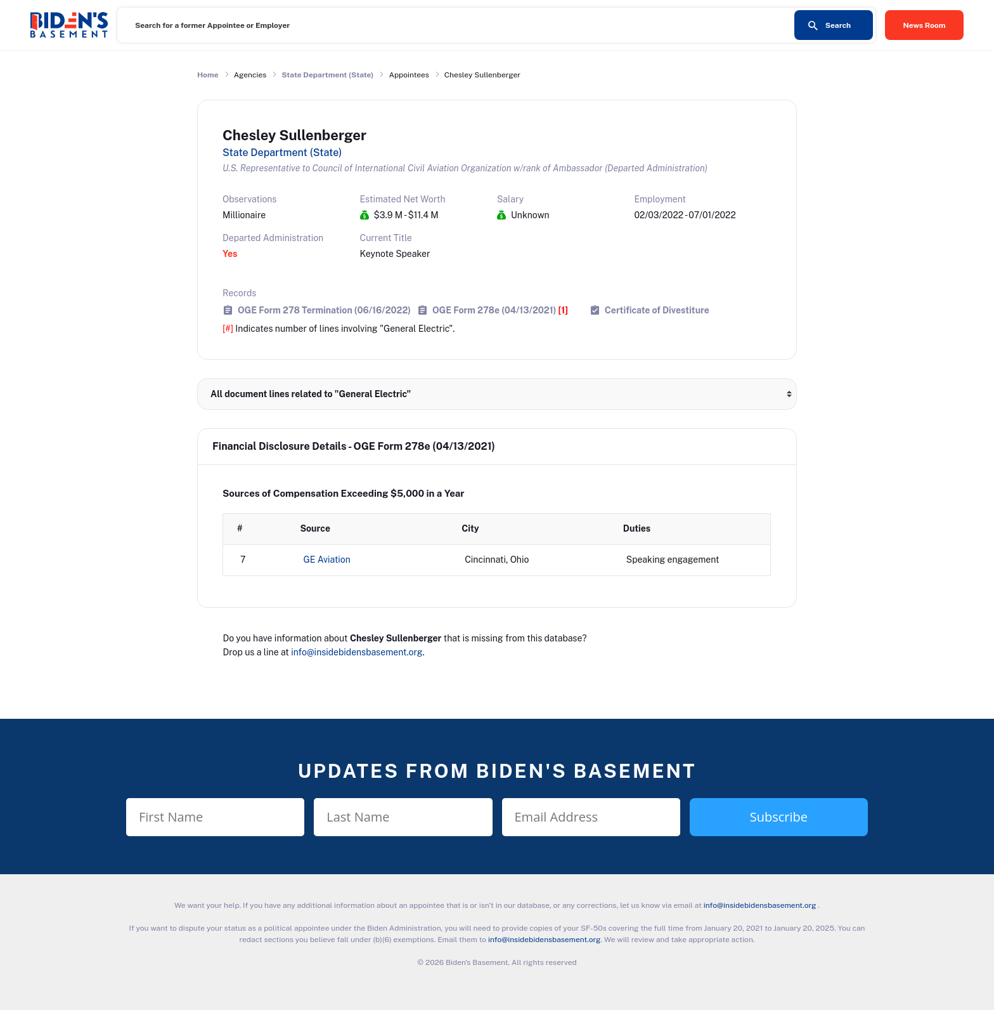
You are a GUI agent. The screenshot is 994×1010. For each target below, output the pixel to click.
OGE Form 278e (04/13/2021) (500, 310)
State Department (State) (327, 74)
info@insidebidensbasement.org (356, 652)
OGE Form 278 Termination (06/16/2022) (324, 310)
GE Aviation (327, 559)
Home (208, 74)
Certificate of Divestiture (657, 310)
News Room (924, 25)
